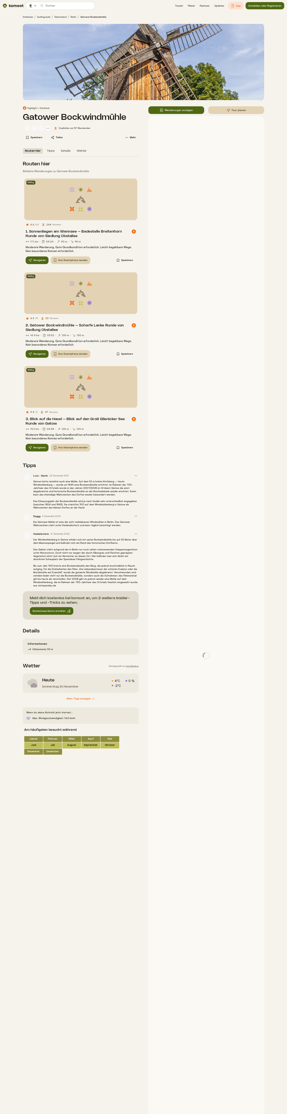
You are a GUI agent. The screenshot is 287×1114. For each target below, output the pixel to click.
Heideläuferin (41, 533)
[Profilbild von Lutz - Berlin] (27, 477)
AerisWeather (132, 666)
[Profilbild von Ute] (27, 128)
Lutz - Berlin (40, 475)
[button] (179, 6)
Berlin (73, 17)
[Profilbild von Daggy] (27, 517)
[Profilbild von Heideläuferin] (27, 535)
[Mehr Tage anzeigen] (81, 698)
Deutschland (60, 17)
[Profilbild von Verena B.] (34, 128)
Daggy (37, 516)
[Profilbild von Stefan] (41, 128)
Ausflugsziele (43, 17)
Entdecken (28, 17)
